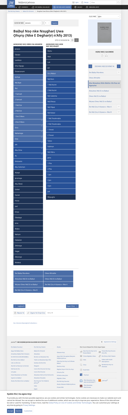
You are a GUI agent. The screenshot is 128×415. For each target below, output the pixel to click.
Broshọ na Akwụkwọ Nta (41, 357)
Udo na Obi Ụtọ (15, 363)
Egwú (35, 389)
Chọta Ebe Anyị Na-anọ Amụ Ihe (106, 352)
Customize (28, 411)
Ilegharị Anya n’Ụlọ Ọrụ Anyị (65, 369)
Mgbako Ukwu (61, 378)
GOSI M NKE (19, 23)
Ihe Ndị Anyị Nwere (14, 11)
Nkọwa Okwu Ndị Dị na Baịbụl (26, 284)
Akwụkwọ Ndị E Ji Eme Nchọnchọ (44, 375)
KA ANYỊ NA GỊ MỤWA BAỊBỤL (20, 357)
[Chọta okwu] (103, 2)
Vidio (35, 386)
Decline (18, 411)
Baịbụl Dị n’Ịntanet (28, 11)
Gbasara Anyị (61, 352)
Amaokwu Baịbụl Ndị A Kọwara (20, 354)
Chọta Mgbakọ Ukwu (88, 356)
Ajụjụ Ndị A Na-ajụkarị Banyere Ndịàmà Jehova (66, 357)
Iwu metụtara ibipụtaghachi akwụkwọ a (25, 323)
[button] (40, 7)
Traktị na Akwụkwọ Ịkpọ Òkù (42, 360)
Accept (10, 411)
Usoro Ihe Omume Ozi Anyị (42, 369)
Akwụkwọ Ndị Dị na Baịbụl (25, 279)
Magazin (36, 366)
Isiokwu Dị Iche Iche (40, 363)
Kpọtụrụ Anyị (61, 366)
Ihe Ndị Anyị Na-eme (63, 381)
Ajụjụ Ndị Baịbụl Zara (17, 351)
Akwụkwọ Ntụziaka (39, 378)
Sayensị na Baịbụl (16, 378)
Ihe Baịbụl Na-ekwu (22, 273)
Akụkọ (59, 347)
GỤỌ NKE (92, 16)
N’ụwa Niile (60, 387)
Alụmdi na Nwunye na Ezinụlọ (20, 366)
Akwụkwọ (37, 354)
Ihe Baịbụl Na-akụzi (16, 347)
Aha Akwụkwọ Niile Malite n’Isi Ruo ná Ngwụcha (104, 84)
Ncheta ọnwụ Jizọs (62, 375)
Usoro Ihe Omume (39, 372)
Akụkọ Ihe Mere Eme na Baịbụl (20, 381)
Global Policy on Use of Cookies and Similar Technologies (70, 403)
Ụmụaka (13, 372)
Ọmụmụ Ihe (60, 372)
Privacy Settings (29, 405)
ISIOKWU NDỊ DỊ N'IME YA (104, 66)
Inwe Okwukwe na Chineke (19, 375)
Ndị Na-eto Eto (15, 369)
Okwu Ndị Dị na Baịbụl (53, 279)
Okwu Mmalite (50, 273)
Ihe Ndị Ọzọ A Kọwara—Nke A (56, 284)
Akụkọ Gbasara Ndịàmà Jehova (66, 384)
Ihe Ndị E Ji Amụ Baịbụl (17, 360)
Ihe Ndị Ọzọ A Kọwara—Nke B (26, 290)
